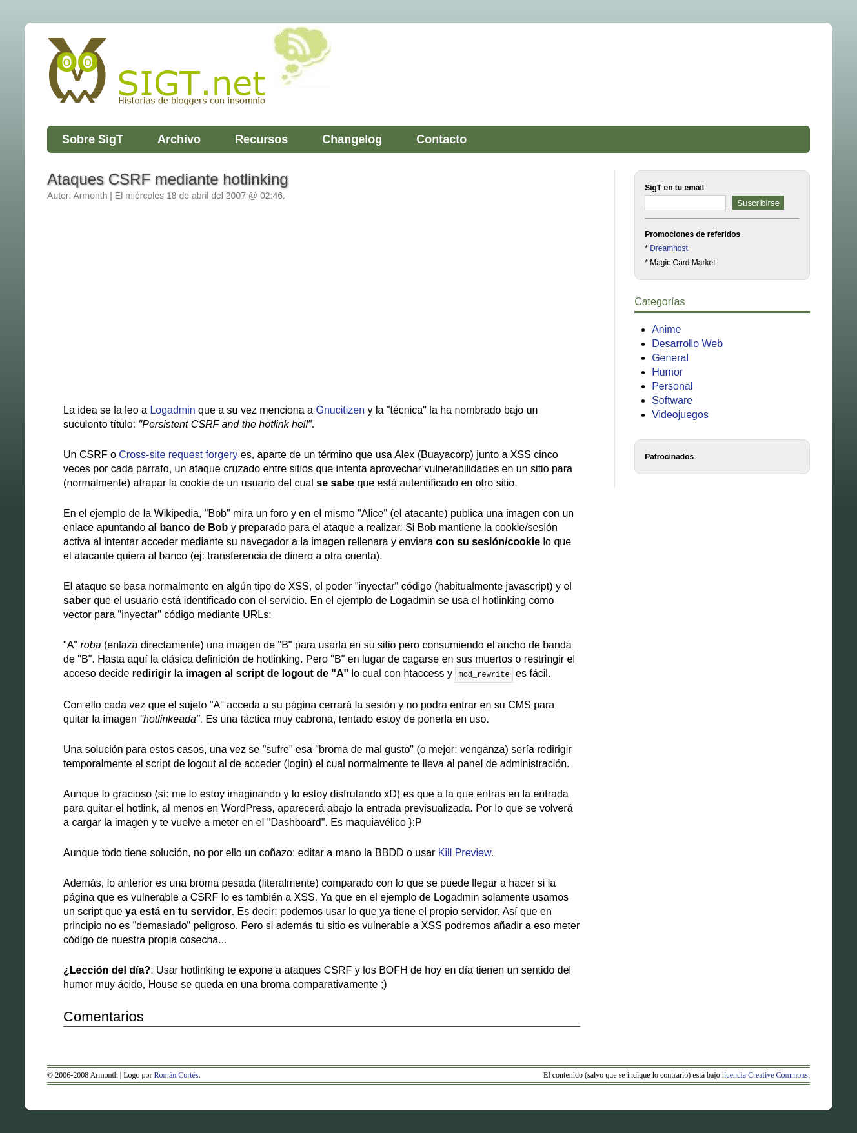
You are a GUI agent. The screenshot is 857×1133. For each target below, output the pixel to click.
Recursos (261, 139)
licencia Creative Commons (765, 1074)
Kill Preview (464, 852)
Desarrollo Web (687, 343)
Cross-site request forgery (178, 454)
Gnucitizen (340, 410)
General (670, 357)
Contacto (441, 139)
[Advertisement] (171, 309)
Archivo (179, 139)
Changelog (352, 139)
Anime (666, 329)
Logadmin (172, 410)
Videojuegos (680, 414)
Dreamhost (669, 248)
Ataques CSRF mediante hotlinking (167, 179)
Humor (667, 371)
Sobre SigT (92, 139)
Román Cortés (176, 1074)
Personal (672, 386)
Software (672, 400)
